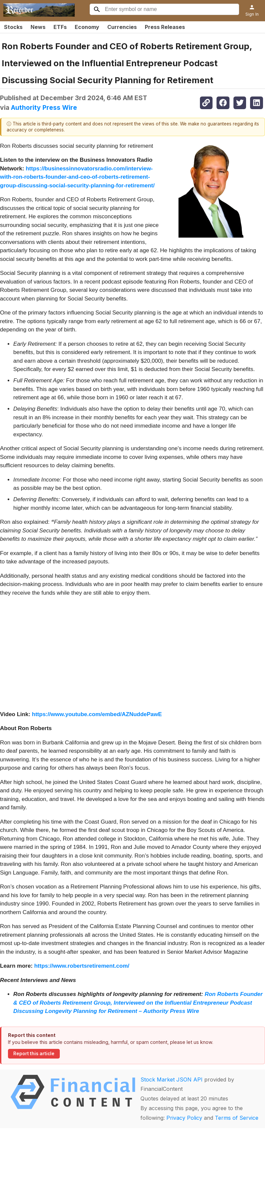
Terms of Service (236, 1117)
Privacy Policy (184, 1117)
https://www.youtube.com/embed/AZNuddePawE (97, 714)
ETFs (60, 27)
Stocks (13, 27)
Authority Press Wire (44, 107)
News (38, 27)
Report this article (33, 1053)
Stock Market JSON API (171, 1079)
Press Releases (165, 27)
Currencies (122, 27)
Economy (87, 27)
